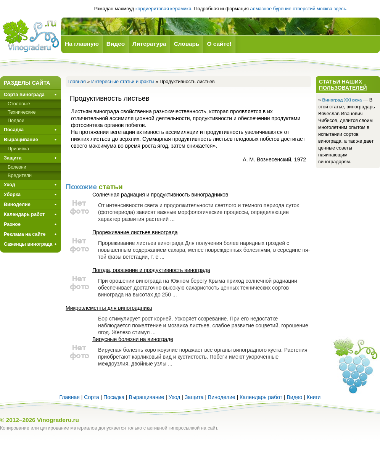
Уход (9, 184)
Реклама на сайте (24, 234)
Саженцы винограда (28, 244)
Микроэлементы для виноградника (109, 308)
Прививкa (18, 148)
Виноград (30, 35)
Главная (77, 81)
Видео (294, 397)
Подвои (16, 120)
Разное (12, 224)
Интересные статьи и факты (122, 81)
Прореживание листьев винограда (135, 232)
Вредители (20, 175)
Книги (314, 397)
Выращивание (21, 139)
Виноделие (17, 204)
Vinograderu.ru (58, 420)
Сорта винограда (24, 94)
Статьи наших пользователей (343, 85)
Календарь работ (24, 214)
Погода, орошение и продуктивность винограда (151, 270)
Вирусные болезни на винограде (132, 339)
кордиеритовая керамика (163, 8)
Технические (21, 112)
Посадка (14, 129)
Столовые (19, 103)
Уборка (12, 194)
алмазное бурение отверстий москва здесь (298, 8)
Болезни (17, 167)
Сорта (91, 397)
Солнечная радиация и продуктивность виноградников (160, 195)
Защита (12, 158)
